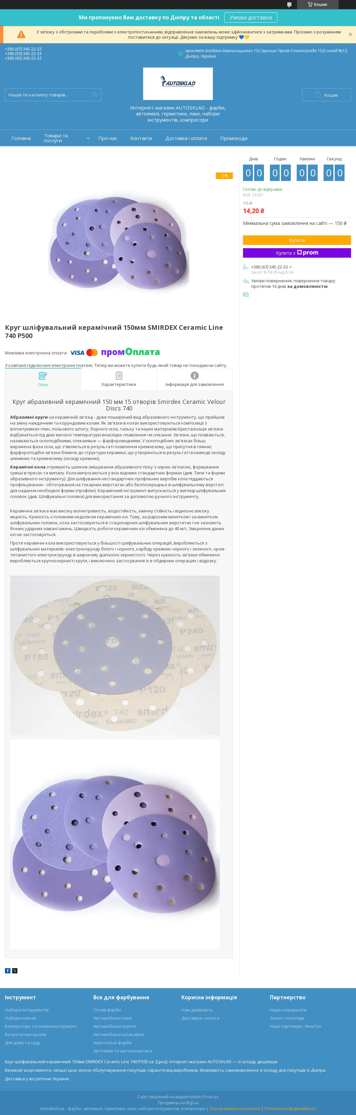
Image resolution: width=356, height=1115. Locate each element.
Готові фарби (107, 1010)
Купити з (297, 253)
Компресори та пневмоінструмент (41, 1026)
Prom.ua (210, 1097)
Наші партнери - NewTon (295, 1026)
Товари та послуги (56, 138)
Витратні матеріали (25, 1034)
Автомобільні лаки (112, 1018)
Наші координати (288, 1010)
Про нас (107, 138)
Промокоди (234, 138)
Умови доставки (251, 17)
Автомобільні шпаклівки (118, 1034)
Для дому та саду (22, 1042)
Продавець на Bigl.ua (178, 1102)
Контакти (141, 138)
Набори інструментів (27, 1010)
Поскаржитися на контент (235, 1108)
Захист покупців (287, 1018)
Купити (297, 240)
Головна (21, 138)
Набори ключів (20, 1018)
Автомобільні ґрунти (114, 1026)
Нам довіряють (197, 1010)
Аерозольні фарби (112, 1042)
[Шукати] (94, 94)
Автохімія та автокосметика (122, 1051)
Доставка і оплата (186, 138)
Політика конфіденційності (290, 1108)
